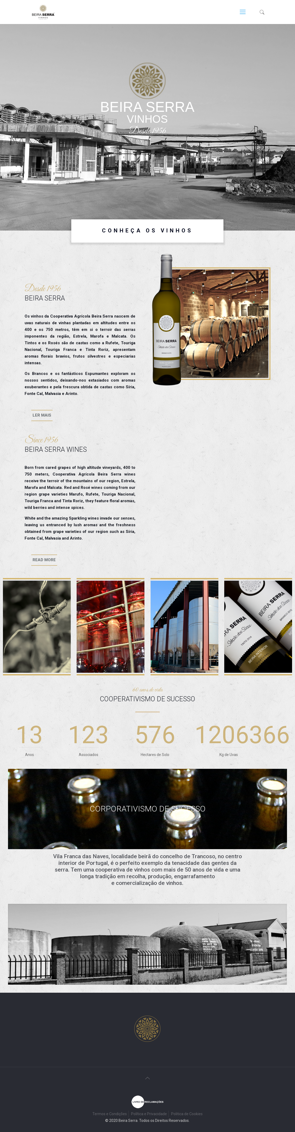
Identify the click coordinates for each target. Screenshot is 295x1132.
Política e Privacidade (149, 1114)
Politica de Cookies (187, 1114)
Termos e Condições (109, 1114)
